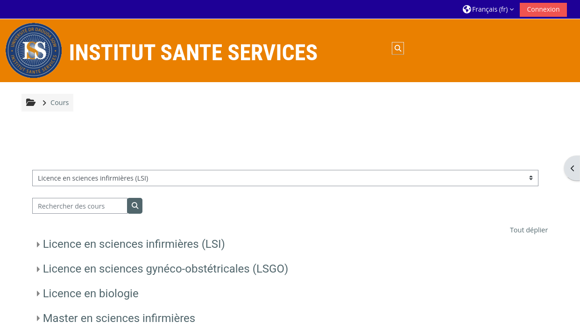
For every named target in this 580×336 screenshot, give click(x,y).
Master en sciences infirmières (119, 318)
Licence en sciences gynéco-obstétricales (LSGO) (166, 268)
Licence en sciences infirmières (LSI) (134, 244)
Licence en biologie (91, 293)
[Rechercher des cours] (80, 206)
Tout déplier (529, 229)
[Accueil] (34, 49)
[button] (488, 9)
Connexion (543, 9)
